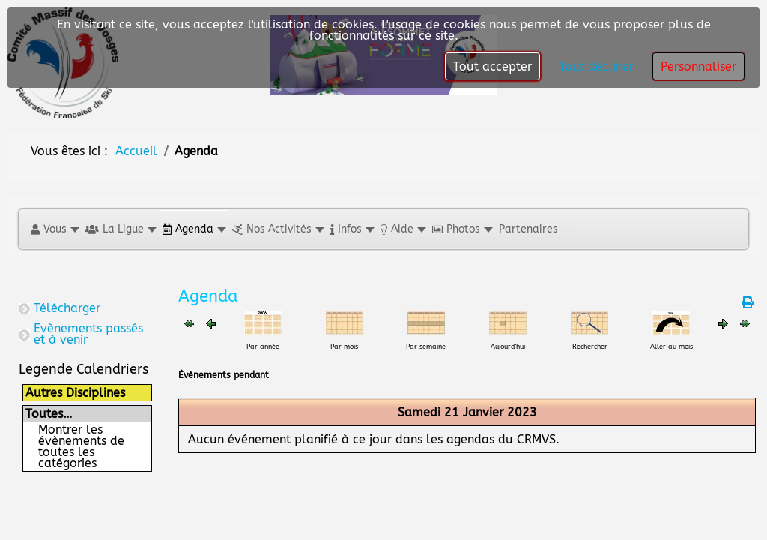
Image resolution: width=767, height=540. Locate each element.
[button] (54, 229)
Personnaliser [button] (698, 66)
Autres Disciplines (75, 392)
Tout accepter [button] (492, 66)
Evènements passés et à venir (88, 333)
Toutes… (48, 413)
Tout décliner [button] (596, 66)
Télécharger (67, 308)
